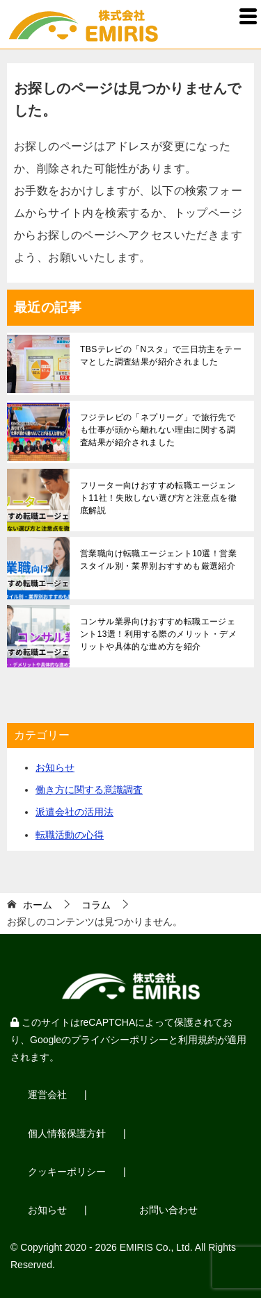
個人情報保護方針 (67, 1133)
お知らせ (54, 767)
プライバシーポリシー (119, 1039)
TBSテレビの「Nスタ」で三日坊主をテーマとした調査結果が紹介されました (161, 355)
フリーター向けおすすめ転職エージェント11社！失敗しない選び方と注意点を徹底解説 (158, 498)
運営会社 (47, 1094)
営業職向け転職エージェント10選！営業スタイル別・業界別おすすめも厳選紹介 (158, 560)
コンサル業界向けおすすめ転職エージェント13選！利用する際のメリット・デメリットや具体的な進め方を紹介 (158, 634)
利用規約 (197, 1039)
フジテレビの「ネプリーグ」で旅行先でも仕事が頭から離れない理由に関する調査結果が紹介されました (157, 430)
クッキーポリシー (67, 1171)
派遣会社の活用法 (74, 811)
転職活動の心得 (69, 834)
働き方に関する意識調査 (89, 789)
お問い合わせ (168, 1209)
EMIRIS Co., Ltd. (156, 1247)
